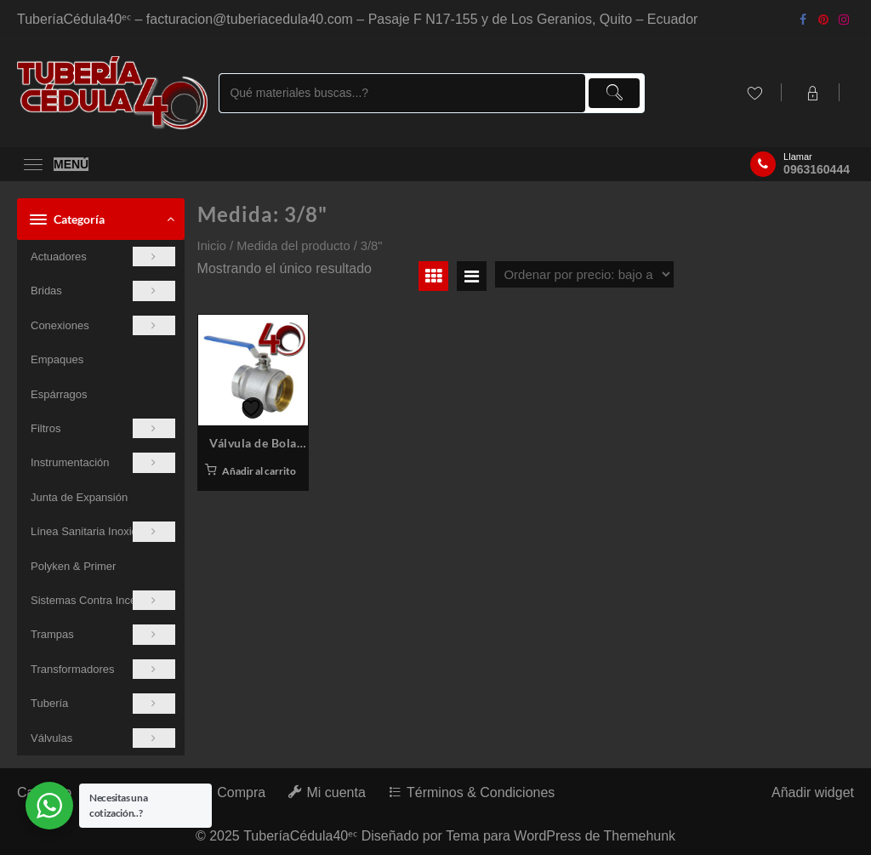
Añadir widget (812, 792)
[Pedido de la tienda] (584, 274)
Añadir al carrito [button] (259, 471)
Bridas (103, 290)
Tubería (103, 703)
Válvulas (103, 738)
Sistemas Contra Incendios (103, 600)
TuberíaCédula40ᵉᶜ (300, 836)
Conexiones (103, 325)
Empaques (57, 359)
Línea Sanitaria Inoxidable (103, 531)
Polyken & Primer (73, 566)
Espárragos (59, 394)
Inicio (211, 246)
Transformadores (103, 669)
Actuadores (103, 256)
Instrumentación (103, 462)
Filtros (103, 428)
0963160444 (816, 169)
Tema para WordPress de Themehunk (560, 836)
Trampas (103, 634)
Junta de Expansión (79, 497)
